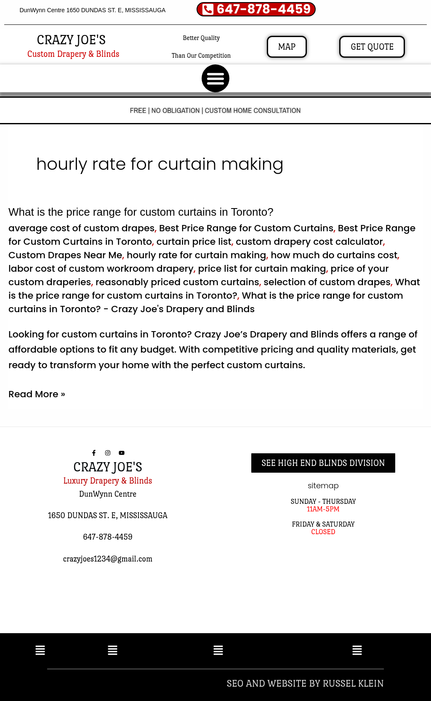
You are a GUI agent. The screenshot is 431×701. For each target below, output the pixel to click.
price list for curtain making (262, 268)
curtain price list (194, 241)
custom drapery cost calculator (309, 241)
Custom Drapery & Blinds (73, 54)
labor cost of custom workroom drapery (101, 268)
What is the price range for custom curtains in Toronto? (141, 212)
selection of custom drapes (327, 282)
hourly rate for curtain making (196, 255)
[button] (215, 78)
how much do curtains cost (334, 255)
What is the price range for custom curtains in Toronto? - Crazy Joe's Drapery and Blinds (205, 302)
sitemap (323, 485)
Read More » (36, 394)
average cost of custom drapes (81, 228)
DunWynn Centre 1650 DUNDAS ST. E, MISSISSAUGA (92, 10)
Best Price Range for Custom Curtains (246, 228)
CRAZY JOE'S (71, 39)
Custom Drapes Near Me (65, 255)
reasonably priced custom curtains (177, 282)
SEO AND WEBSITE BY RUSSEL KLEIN (305, 683)
